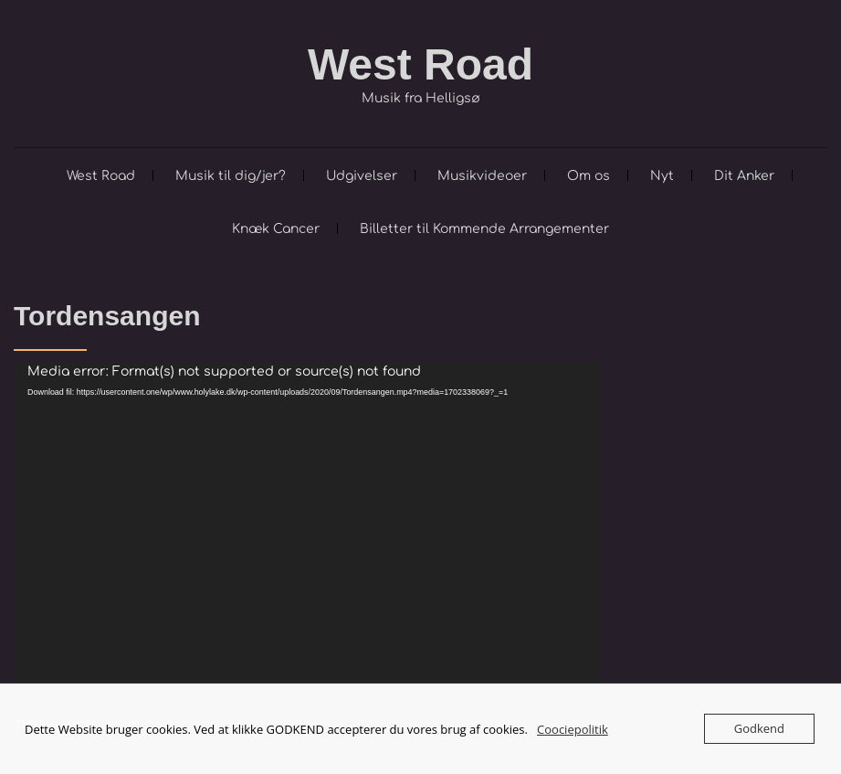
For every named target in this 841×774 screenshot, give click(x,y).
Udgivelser (361, 176)
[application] (306, 526)
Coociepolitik (572, 729)
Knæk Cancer (276, 229)
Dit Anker (744, 176)
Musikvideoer (482, 176)
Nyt (662, 176)
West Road (420, 64)
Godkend (759, 728)
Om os (588, 176)
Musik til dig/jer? (230, 176)
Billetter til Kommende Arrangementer (484, 229)
